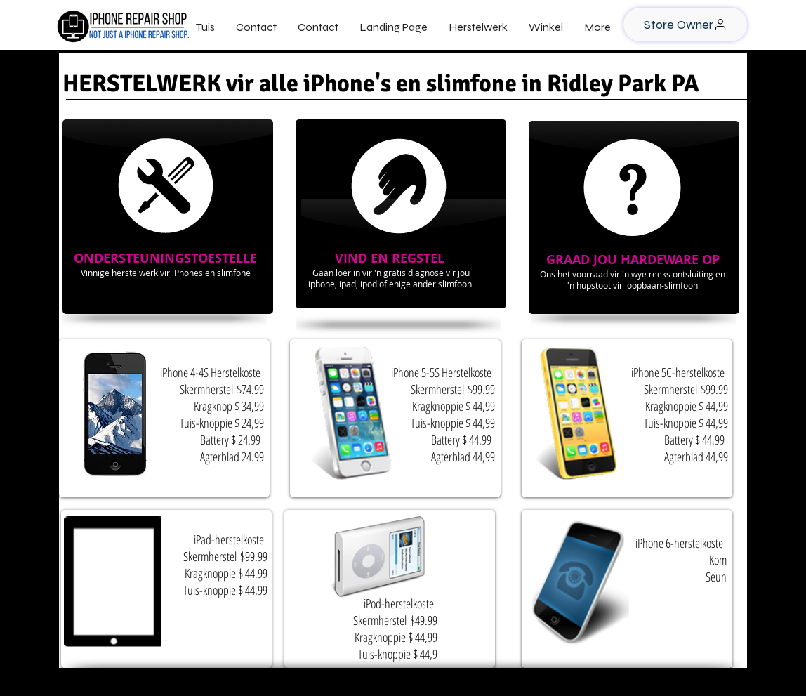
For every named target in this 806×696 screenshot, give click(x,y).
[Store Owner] (685, 24)
